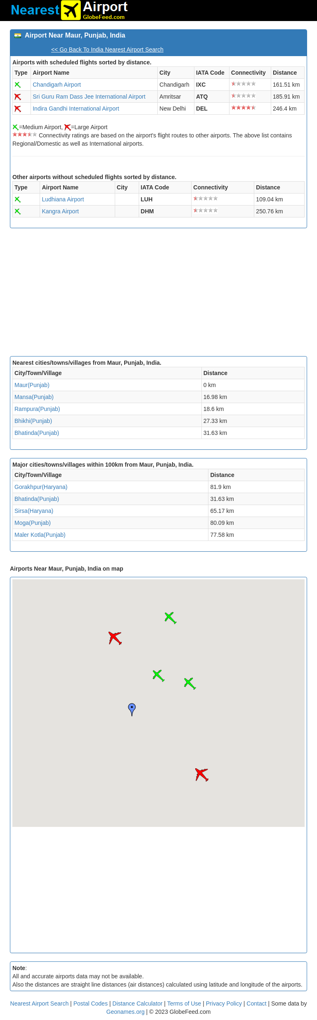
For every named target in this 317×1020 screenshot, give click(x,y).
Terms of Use (185, 1003)
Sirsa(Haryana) (33, 511)
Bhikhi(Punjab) (33, 421)
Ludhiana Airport (63, 199)
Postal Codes (90, 1003)
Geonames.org (125, 1011)
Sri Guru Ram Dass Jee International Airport (89, 96)
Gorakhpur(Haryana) (40, 487)
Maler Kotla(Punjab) (40, 534)
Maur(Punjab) (32, 385)
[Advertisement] (158, 294)
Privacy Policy (225, 1003)
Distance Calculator (137, 1003)
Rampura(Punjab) (37, 409)
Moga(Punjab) (32, 522)
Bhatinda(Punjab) (36, 433)
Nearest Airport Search (39, 1003)
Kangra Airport (60, 211)
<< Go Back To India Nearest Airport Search (107, 49)
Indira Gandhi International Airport (76, 108)
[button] (158, 675)
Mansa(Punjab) (34, 397)
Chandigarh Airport (57, 84)
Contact (256, 1003)
